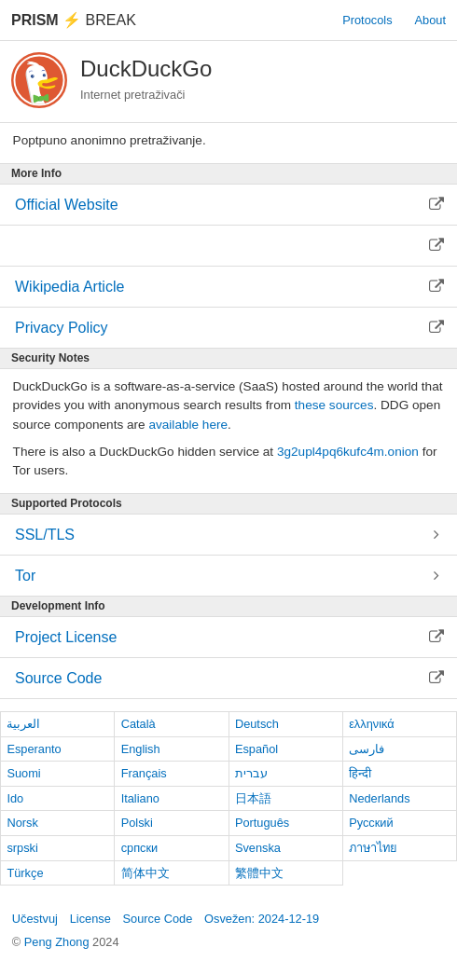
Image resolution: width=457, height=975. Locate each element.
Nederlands (379, 798)
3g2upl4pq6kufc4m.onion (348, 452)
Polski (137, 823)
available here (188, 425)
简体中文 (145, 873)
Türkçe (25, 873)
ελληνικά (372, 724)
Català (138, 724)
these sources (334, 405)
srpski (22, 848)
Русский (371, 823)
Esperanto (34, 749)
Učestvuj (35, 919)
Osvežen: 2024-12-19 (261, 919)
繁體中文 (259, 873)
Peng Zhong (58, 942)
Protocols (367, 20)
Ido (15, 798)
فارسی (366, 749)
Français (144, 773)
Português (262, 823)
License (90, 919)
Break (73, 20)
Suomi (23, 773)
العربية (23, 724)
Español (256, 749)
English (140, 749)
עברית (251, 773)
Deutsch (257, 724)
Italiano (140, 798)
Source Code (158, 919)
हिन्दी (360, 773)
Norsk (22, 823)
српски (140, 848)
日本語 (253, 798)
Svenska (258, 848)
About (430, 20)
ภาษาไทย (373, 848)
